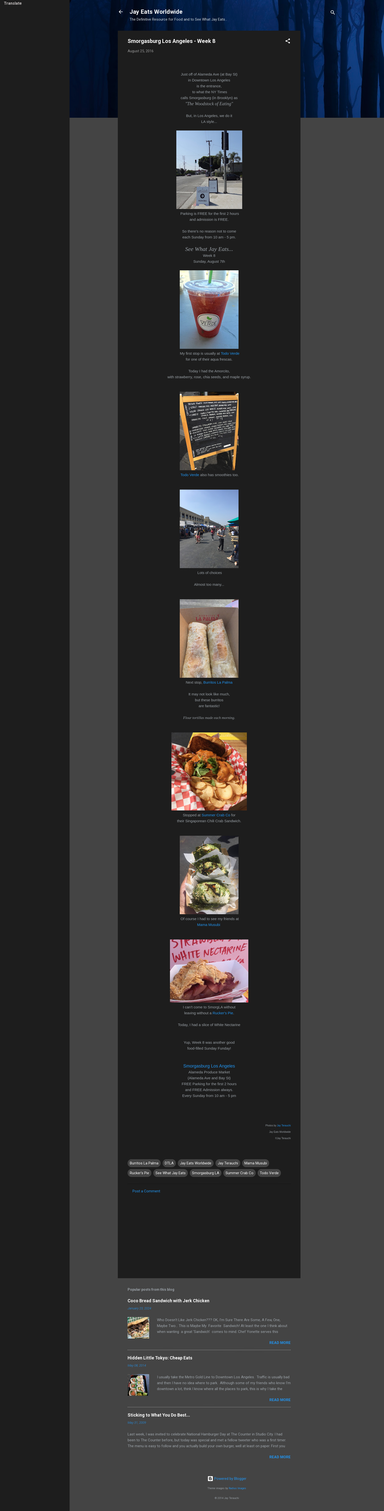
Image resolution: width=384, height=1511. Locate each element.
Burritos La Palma (217, 682)
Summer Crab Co (216, 815)
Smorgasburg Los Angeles (209, 1066)
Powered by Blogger (226, 1478)
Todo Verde (230, 353)
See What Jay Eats (171, 1173)
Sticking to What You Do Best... (159, 1415)
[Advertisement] (320, 104)
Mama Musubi (208, 925)
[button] (288, 42)
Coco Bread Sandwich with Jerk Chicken (168, 1300)
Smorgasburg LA (205, 1173)
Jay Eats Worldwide (156, 11)
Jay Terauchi (284, 1125)
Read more (280, 1343)
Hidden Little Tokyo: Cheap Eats (160, 1357)
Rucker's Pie (223, 1013)
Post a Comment (146, 1191)
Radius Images (237, 1488)
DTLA (169, 1163)
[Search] (333, 13)
